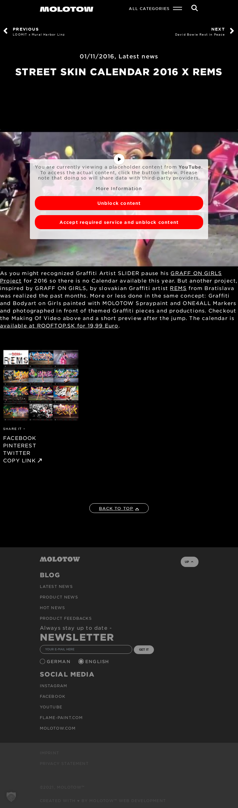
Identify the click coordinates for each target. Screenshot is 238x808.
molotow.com (58, 728)
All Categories (149, 8)
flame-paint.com (61, 717)
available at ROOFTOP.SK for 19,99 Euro (59, 325)
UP (189, 562)
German (59, 661)
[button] (11, 797)
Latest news (138, 56)
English (98, 661)
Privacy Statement (64, 763)
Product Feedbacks (66, 618)
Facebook (53, 696)
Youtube (51, 706)
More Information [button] (119, 188)
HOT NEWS (52, 607)
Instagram (54, 685)
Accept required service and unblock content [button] (119, 222)
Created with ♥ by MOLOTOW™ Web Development (103, 800)
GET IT (144, 649)
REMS (178, 288)
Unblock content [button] (119, 203)
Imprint (49, 752)
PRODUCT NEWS (59, 596)
